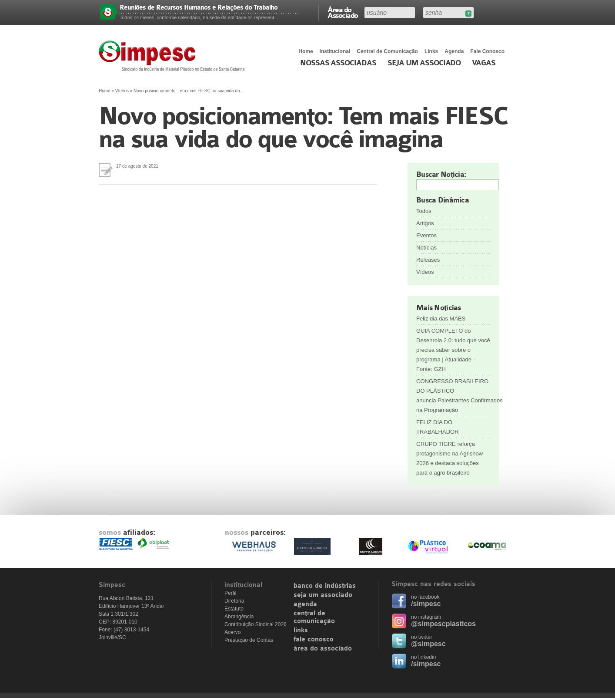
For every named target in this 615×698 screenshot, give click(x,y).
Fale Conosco (487, 51)
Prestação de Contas (248, 640)
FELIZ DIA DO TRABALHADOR (437, 427)
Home (305, 51)
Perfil (230, 593)
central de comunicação (314, 617)
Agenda (454, 51)
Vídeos (122, 90)
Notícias (426, 247)
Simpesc (174, 55)
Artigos (425, 223)
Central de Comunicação (387, 51)
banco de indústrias (325, 586)
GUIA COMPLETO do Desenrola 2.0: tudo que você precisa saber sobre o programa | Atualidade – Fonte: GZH (453, 349)
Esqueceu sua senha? (468, 13)
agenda (305, 604)
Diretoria (234, 601)
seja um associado (323, 595)
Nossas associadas (338, 63)
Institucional (335, 51)
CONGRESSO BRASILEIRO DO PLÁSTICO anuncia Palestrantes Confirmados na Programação (453, 395)
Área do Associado (343, 12)
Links (431, 51)
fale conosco (314, 640)
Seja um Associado (424, 63)
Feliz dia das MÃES (440, 318)
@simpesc (428, 644)
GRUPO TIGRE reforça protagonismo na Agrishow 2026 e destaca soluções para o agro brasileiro (449, 458)
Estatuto (234, 609)
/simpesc (426, 603)
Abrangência (239, 617)
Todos (423, 211)
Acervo (232, 632)
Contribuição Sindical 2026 (255, 624)
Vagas (483, 63)
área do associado (323, 649)
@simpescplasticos (443, 623)
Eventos (426, 235)
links (301, 630)
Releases (428, 259)
